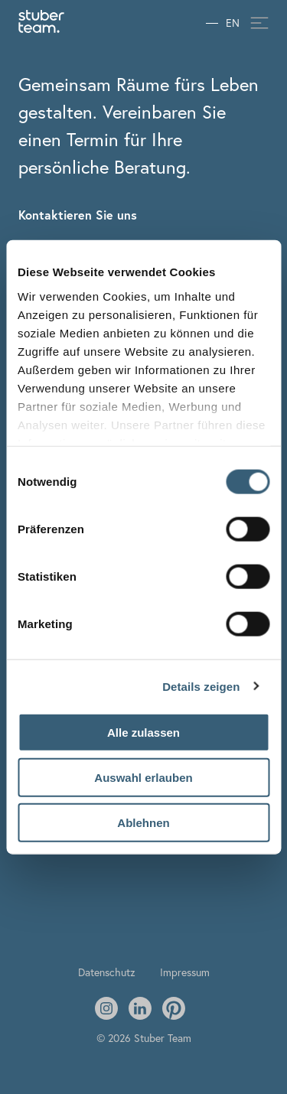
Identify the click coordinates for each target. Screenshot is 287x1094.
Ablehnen (143, 822)
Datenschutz (106, 972)
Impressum (185, 972)
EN (233, 23)
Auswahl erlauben (143, 776)
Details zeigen (201, 685)
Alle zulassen (143, 732)
